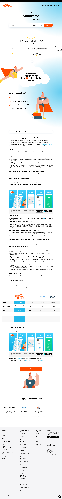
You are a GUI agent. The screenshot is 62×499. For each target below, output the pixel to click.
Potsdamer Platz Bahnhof (25, 445)
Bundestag (22, 436)
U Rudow (22, 455)
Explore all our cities (38, 445)
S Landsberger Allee (24, 438)
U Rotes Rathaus (23, 462)
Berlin (20, 131)
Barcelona (37, 433)
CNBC (41, 360)
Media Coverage (6, 450)
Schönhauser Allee (23, 452)
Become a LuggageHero (47, 5)
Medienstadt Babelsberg (24, 453)
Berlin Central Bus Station (25, 486)
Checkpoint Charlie (23, 482)
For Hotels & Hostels (6, 441)
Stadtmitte (22, 465)
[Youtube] (57, 455)
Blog (3, 438)
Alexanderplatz (23, 490)
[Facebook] (52, 455)
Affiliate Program (5, 443)
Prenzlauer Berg (23, 478)
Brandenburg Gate (23, 476)
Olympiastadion (23, 447)
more (42, 51)
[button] (59, 496)
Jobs (4, 436)
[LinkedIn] (59, 455)
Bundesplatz (22, 435)
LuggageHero (14, 131)
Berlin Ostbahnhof (23, 484)
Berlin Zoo (22, 481)
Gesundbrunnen (23, 472)
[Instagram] (55, 455)
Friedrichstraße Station (24, 487)
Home (3, 432)
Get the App (56, 5)
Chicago (37, 435)
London (37, 436)
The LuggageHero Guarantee (8, 447)
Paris (36, 439)
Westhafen (22, 464)
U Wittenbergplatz (23, 444)
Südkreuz (22, 475)
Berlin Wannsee (23, 441)
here (44, 218)
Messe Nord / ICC (23, 439)
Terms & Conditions (5, 456)
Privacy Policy (4, 455)
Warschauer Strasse (24, 461)
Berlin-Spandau (23, 458)
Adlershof (22, 459)
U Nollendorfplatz (23, 467)
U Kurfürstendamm (23, 433)
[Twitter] (54, 455)
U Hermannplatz (23, 450)
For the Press (4, 449)
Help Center (4, 446)
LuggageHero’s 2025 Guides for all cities (8, 453)
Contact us (49, 455)
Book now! (31, 368)
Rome (37, 441)
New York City (38, 438)
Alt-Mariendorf (22, 456)
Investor (4, 435)
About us (3, 433)
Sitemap (3, 458)
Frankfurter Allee (23, 473)
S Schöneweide (23, 470)
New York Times (28, 360)
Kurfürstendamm (23, 479)
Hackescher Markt (23, 442)
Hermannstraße (23, 448)
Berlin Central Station (24, 489)
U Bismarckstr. (23, 469)
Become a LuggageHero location (8, 440)
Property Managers (6, 444)
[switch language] (40, 5)
